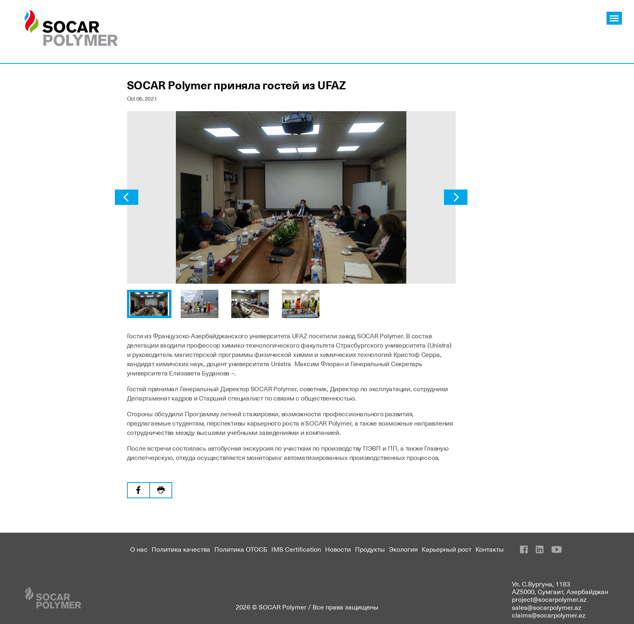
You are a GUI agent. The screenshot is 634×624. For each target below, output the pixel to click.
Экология (403, 549)
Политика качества (181, 549)
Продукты (370, 549)
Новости (338, 549)
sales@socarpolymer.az (546, 607)
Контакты (490, 549)
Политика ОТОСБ (240, 549)
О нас (139, 549)
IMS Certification (296, 549)
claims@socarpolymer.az (548, 615)
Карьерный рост (446, 549)
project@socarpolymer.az (549, 599)
